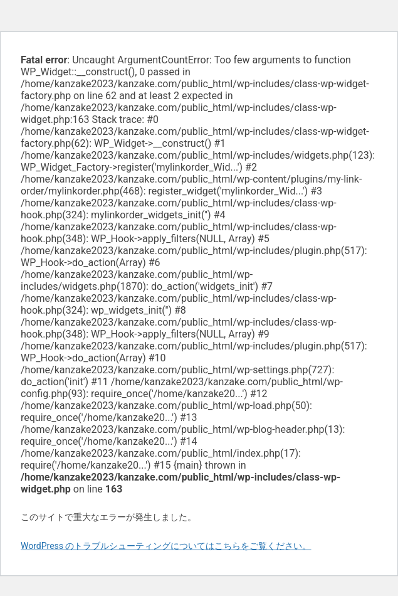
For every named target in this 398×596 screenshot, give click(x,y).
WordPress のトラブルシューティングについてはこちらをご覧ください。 (166, 546)
